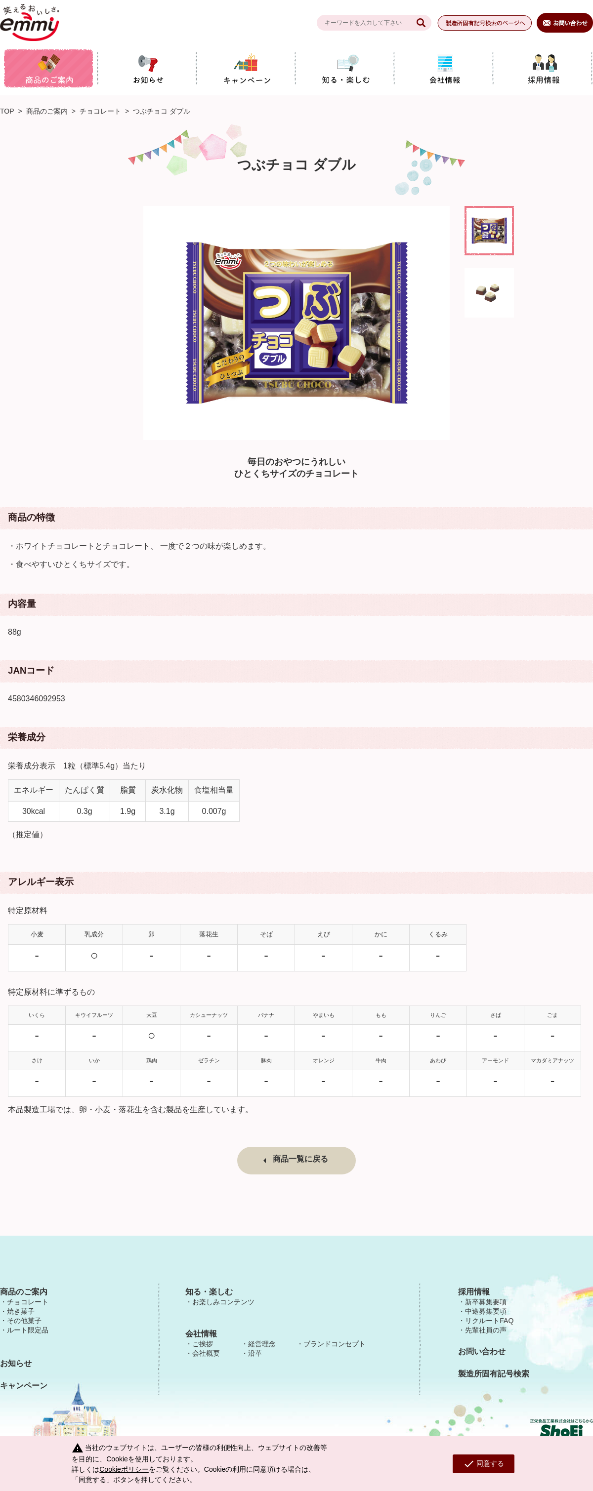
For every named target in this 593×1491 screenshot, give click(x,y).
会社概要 (206, 1353)
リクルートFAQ (489, 1321)
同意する (483, 1464)
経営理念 (262, 1344)
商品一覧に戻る (300, 1159)
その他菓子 (24, 1321)
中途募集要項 (486, 1311)
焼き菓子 (21, 1311)
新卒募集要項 (486, 1302)
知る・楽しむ (209, 1292)
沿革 (255, 1353)
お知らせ (16, 1363)
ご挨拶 (202, 1344)
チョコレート (100, 111)
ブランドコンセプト (334, 1344)
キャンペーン (23, 1385)
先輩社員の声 (486, 1330)
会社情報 (201, 1334)
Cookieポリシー (124, 1469)
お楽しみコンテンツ (223, 1302)
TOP (7, 111)
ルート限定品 (27, 1330)
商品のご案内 (47, 111)
